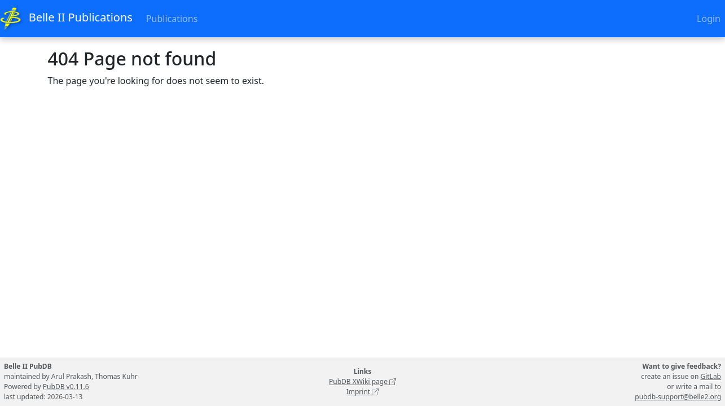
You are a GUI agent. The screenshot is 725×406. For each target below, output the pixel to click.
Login (708, 18)
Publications (171, 18)
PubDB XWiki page (362, 381)
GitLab (710, 376)
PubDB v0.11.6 (66, 386)
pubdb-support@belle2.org (678, 396)
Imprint (362, 391)
